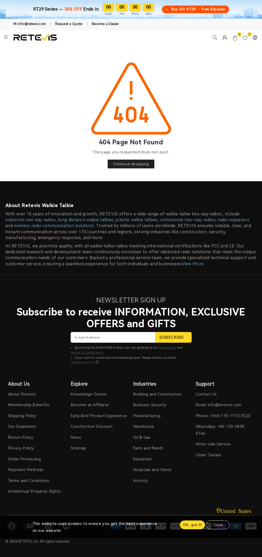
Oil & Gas (142, 437)
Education (142, 459)
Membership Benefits (29, 404)
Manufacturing (146, 415)
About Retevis (22, 394)
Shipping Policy (22, 415)
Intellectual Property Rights (34, 491)
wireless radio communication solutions (54, 225)
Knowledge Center (89, 394)
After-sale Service (213, 444)
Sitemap (79, 448)
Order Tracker (208, 455)
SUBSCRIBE (173, 337)
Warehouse (143, 426)
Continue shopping (131, 164)
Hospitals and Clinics (152, 469)
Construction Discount (92, 426)
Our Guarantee (22, 426)
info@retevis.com (83, 362)
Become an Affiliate (90, 404)
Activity (140, 480)
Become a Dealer (105, 24)
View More (193, 263)
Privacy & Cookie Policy (87, 352)
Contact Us (206, 394)
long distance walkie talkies (85, 219)
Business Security (149, 404)
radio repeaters (233, 219)
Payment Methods (26, 469)
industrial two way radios (30, 219)
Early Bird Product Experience (99, 415)
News (76, 437)
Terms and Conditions (28, 480)
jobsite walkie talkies (137, 219)
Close (218, 525)
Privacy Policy (21, 448)
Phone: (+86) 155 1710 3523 (223, 415)
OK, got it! (192, 525)
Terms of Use (167, 347)
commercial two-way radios (188, 219)
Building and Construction (157, 394)
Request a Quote (68, 24)
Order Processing (24, 459)
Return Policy (20, 437)
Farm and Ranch (148, 448)
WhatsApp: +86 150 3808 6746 (220, 430)
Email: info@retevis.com (218, 404)
